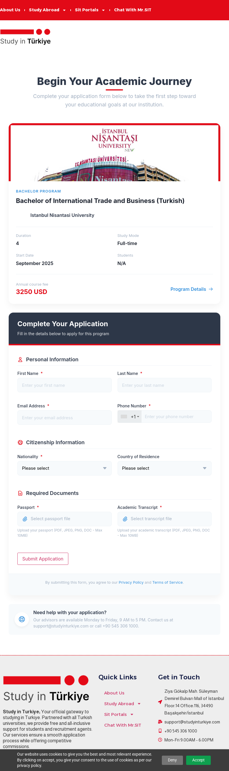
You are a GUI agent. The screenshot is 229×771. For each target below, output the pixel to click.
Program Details (192, 289)
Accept (198, 760)
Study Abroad (47, 10)
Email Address (33, 406)
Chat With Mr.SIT (132, 10)
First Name (30, 373)
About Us (10, 10)
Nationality (30, 457)
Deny (172, 760)
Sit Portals (90, 10)
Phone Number (134, 406)
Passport (28, 507)
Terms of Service (167, 582)
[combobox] (130, 416)
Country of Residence (139, 457)
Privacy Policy (131, 582)
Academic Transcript (140, 507)
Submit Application (42, 559)
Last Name (130, 373)
